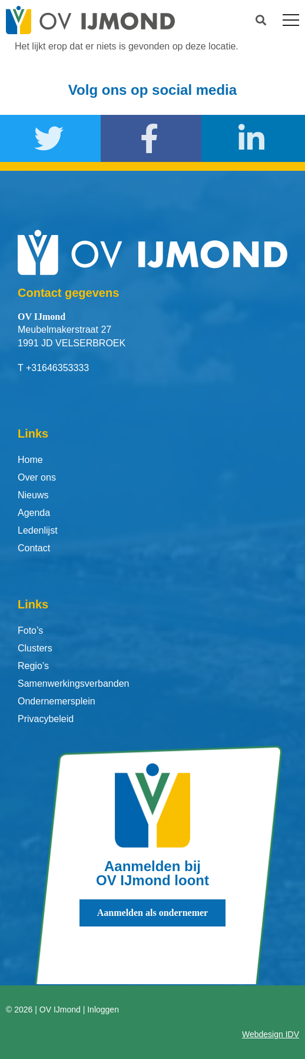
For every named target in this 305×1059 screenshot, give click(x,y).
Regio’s (33, 666)
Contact (34, 548)
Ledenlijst (38, 530)
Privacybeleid (46, 719)
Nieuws (33, 495)
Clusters (35, 648)
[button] (261, 20)
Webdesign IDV (270, 1034)
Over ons (37, 477)
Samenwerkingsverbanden (73, 684)
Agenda (34, 513)
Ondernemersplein (56, 701)
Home (30, 460)
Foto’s (30, 631)
